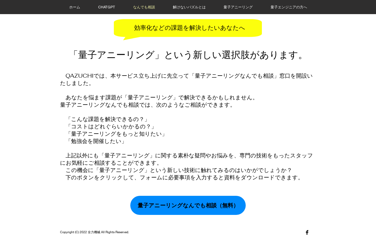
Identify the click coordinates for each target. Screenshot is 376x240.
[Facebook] (307, 232)
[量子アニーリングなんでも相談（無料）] (188, 205)
